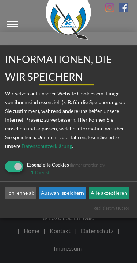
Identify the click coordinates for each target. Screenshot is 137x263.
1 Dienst (38, 172)
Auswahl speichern (62, 193)
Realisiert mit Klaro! (111, 208)
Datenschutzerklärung (47, 146)
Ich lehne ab (20, 193)
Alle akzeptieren (109, 193)
